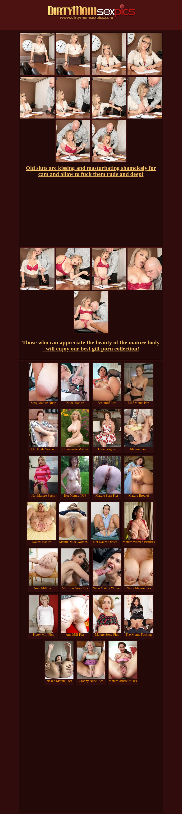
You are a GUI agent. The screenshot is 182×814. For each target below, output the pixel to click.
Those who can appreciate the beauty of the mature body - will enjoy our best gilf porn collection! (91, 345)
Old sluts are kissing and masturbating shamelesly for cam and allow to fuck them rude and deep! (91, 171)
